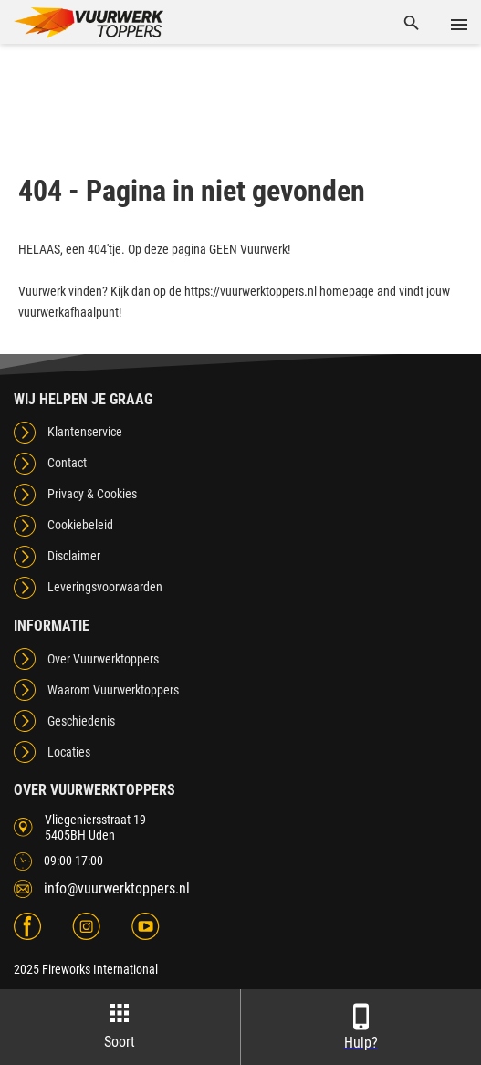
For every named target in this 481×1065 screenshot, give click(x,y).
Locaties (68, 752)
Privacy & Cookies (92, 493)
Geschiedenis (81, 721)
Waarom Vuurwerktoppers (113, 690)
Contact (67, 462)
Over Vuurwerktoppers (103, 659)
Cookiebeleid (80, 524)
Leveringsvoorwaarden (104, 586)
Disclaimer (73, 555)
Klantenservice (84, 431)
